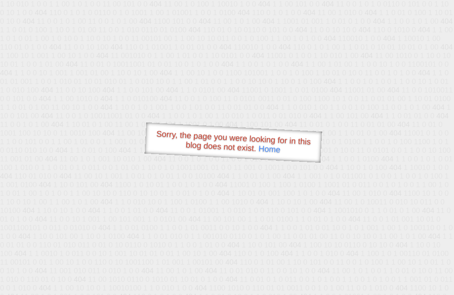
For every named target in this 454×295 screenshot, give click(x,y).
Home (269, 149)
